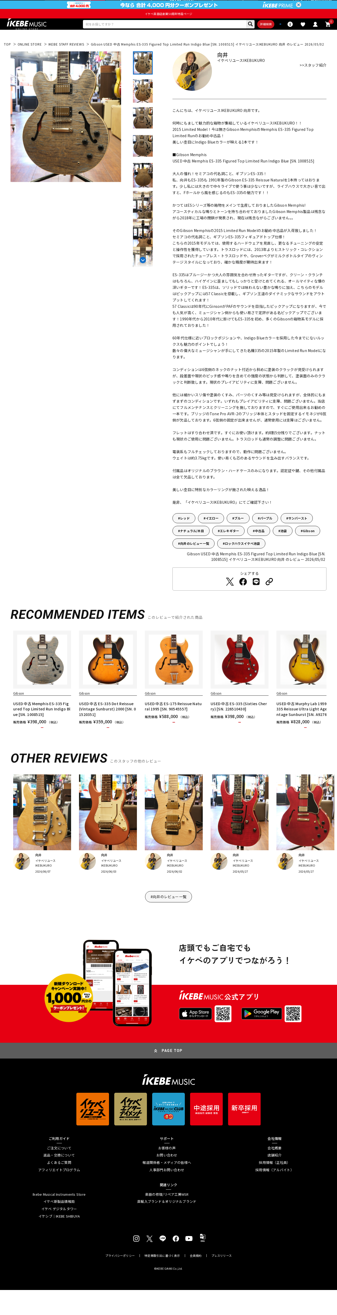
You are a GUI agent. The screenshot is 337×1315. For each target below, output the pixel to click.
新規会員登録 (321, 6)
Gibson (309, 546)
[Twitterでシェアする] (230, 597)
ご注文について (59, 1173)
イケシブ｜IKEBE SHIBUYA (59, 1241)
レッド (185, 533)
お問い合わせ (166, 1180)
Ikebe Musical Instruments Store (59, 1219)
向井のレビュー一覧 (194, 558)
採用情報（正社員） (274, 1187)
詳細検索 (238, 38)
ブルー (239, 533)
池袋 (283, 546)
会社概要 (274, 1173)
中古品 (260, 546)
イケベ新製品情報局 (59, 1227)
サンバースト (297, 533)
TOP (7, 59)
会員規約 (196, 1280)
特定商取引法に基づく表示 (162, 1280)
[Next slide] (143, 274)
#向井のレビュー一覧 (168, 921)
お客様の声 (167, 1173)
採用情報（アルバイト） (274, 1195)
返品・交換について (59, 1180)
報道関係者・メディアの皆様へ (166, 1187)
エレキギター (229, 546)
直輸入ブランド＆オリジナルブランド (166, 1227)
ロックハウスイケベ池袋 (242, 558)
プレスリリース (221, 1280)
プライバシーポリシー (120, 1280)
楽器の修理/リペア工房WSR (167, 1219)
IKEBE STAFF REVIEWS (66, 59)
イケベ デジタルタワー (59, 1234)
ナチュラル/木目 (192, 546)
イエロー (212, 533)
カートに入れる (42, 747)
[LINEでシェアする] (256, 597)
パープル (266, 533)
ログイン (300, 6)
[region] (168, 701)
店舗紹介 (274, 1180)
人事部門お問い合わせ (166, 1195)
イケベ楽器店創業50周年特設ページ (168, 26)
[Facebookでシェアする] (243, 597)
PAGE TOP (172, 1076)
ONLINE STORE (30, 59)
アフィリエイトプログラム (59, 1195)
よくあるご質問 (59, 1187)
